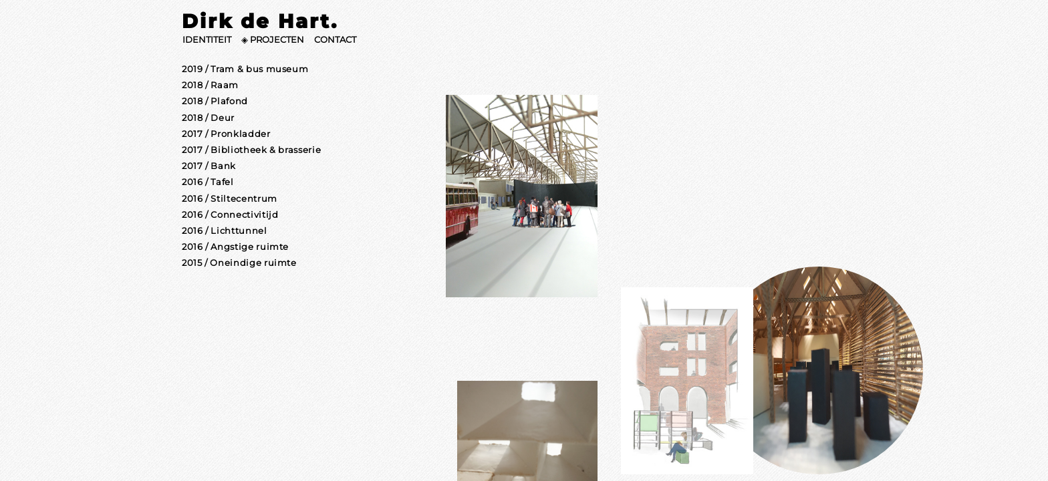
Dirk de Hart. (260, 21)
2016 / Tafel (208, 182)
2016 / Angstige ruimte (235, 247)
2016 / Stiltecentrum (229, 199)
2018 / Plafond (215, 101)
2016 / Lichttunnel (224, 231)
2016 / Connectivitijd (230, 215)
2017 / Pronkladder (226, 134)
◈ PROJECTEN (272, 40)
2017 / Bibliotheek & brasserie (251, 150)
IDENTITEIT (206, 40)
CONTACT (335, 40)
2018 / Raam (210, 85)
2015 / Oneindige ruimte (239, 263)
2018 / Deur (208, 118)
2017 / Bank (209, 166)
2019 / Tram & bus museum (245, 69)
